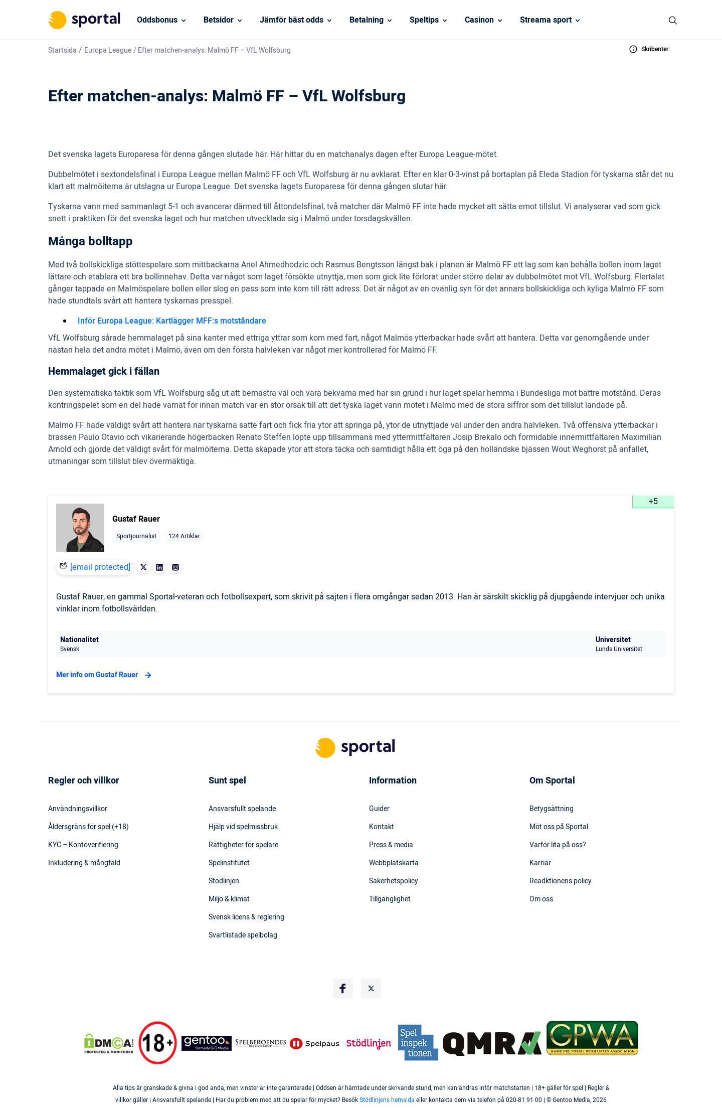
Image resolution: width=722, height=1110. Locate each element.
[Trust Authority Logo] (207, 1043)
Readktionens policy (560, 881)
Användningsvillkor (77, 809)
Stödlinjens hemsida (387, 1099)
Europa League (107, 50)
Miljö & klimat (229, 899)
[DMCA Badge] (108, 1043)
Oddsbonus (157, 20)
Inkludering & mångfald (84, 863)
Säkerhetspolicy (393, 881)
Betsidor (219, 20)
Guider (379, 809)
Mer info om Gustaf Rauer (105, 675)
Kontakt (381, 827)
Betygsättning (551, 809)
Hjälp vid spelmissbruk (243, 827)
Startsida (62, 50)
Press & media (391, 845)
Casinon (479, 20)
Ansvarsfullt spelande (242, 809)
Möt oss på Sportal (558, 827)
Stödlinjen (224, 881)
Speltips (424, 20)
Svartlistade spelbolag (243, 935)
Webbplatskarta (394, 863)
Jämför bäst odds (291, 20)
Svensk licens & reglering (246, 917)
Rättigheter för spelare (243, 845)
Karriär (540, 863)
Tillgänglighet (390, 899)
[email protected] (100, 567)
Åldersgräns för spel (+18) (88, 827)
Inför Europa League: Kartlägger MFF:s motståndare (172, 321)
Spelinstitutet (229, 863)
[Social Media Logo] (343, 989)
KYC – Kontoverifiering (83, 845)
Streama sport (546, 20)
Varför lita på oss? (557, 845)
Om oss (541, 899)
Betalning (366, 20)
